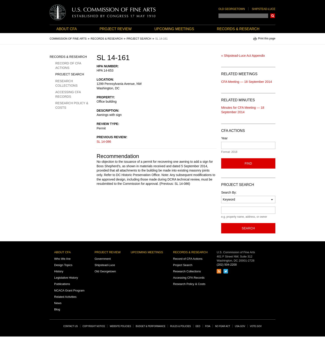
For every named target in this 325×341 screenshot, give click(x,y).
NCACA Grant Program (69, 290)
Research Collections (66, 83)
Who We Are (62, 258)
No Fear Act (222, 326)
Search (272, 16)
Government (103, 258)
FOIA (207, 326)
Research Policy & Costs (71, 105)
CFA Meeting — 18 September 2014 (246, 82)
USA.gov (240, 326)
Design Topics (63, 265)
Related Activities (65, 296)
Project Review (116, 29)
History (58, 271)
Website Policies (120, 326)
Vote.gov (256, 326)
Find (248, 163)
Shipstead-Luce (263, 9)
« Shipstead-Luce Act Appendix (243, 55)
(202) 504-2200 (227, 264)
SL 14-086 (104, 141)
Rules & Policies (180, 326)
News (58, 303)
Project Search (69, 74)
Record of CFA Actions (68, 65)
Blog (57, 309)
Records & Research (238, 29)
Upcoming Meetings (174, 29)
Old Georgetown (231, 9)
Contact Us (70, 326)
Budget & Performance (150, 326)
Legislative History (66, 277)
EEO (198, 326)
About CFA (66, 29)
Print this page (266, 38)
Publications (62, 284)
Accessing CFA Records (68, 94)
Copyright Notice (94, 326)
